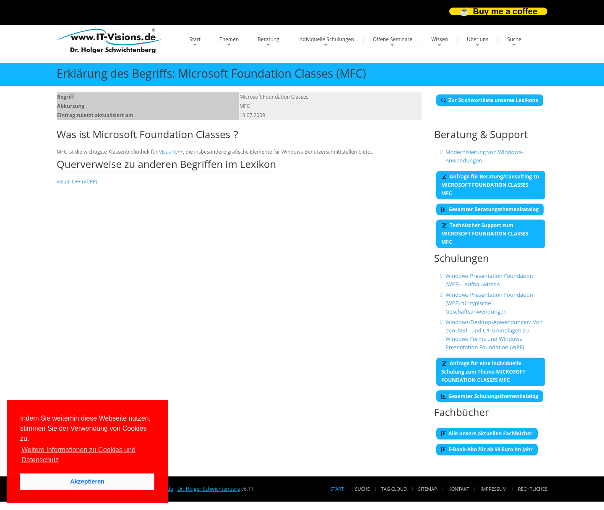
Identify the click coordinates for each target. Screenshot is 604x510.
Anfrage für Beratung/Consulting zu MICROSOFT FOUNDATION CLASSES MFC (490, 185)
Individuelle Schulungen (326, 39)
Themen (229, 39)
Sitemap (427, 489)
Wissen (439, 39)
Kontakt (458, 489)
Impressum (493, 489)
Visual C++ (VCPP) (77, 181)
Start (195, 39)
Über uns (477, 39)
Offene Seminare (393, 39)
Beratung (268, 39)
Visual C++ (171, 151)
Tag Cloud (394, 489)
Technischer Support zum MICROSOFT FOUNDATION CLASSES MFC (484, 234)
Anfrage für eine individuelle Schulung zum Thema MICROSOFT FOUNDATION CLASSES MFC (483, 372)
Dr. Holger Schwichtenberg (208, 488)
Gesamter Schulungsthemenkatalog (489, 396)
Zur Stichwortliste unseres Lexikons (489, 100)
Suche (514, 39)
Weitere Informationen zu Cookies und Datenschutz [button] (78, 454)
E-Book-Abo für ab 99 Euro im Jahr (487, 449)
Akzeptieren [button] (87, 481)
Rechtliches (532, 489)
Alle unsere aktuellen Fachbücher (487, 433)
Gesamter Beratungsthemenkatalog (490, 209)
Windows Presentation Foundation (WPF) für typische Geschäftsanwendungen (489, 303)
